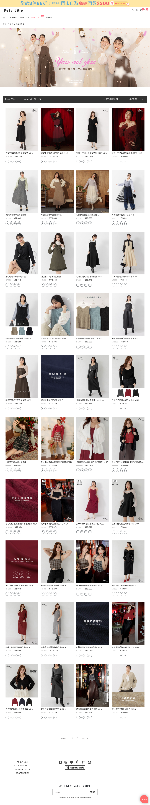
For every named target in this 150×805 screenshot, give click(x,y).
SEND (92, 792)
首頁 (5, 24)
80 (35, 99)
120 (39, 99)
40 (31, 99)
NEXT (85, 738)
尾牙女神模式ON (17, 24)
